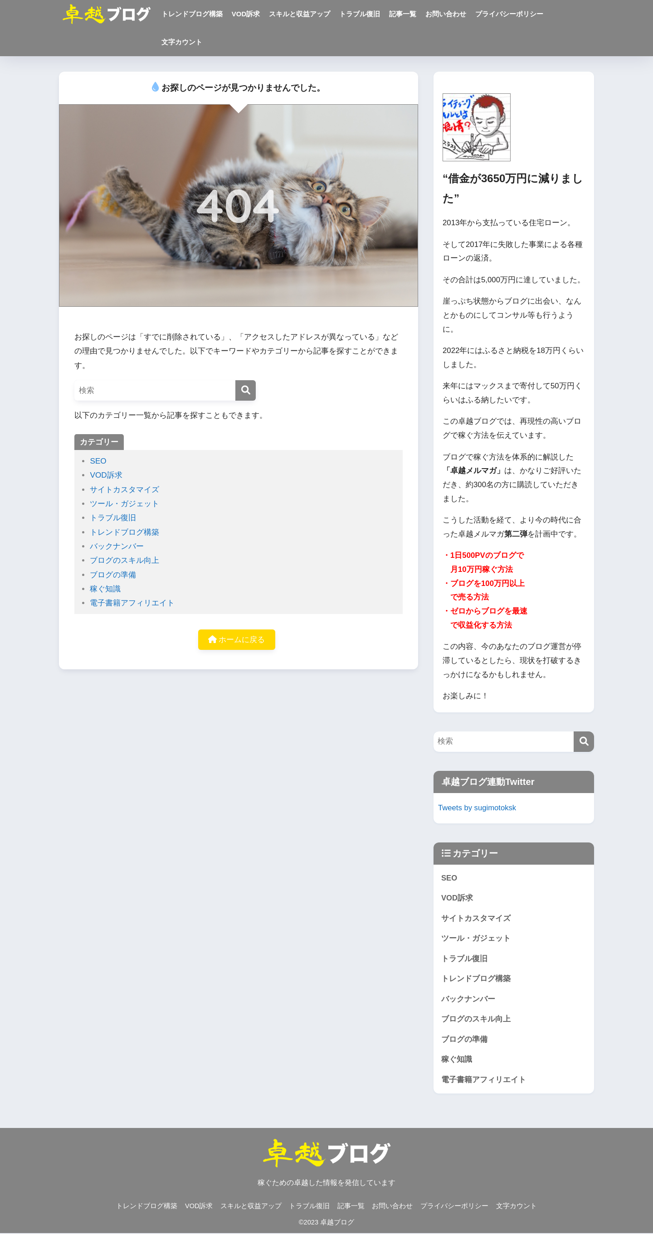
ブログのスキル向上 (124, 560)
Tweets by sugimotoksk (477, 807)
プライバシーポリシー (509, 14)
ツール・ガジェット (124, 503)
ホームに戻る (236, 639)
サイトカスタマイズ (124, 489)
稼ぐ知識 (105, 589)
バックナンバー (117, 546)
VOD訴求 (246, 14)
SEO (98, 461)
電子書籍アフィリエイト (132, 603)
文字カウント (181, 42)
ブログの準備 (113, 575)
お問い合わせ (445, 14)
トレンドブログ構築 (192, 14)
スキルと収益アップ (299, 14)
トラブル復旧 (359, 14)
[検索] (245, 390)
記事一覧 (402, 14)
